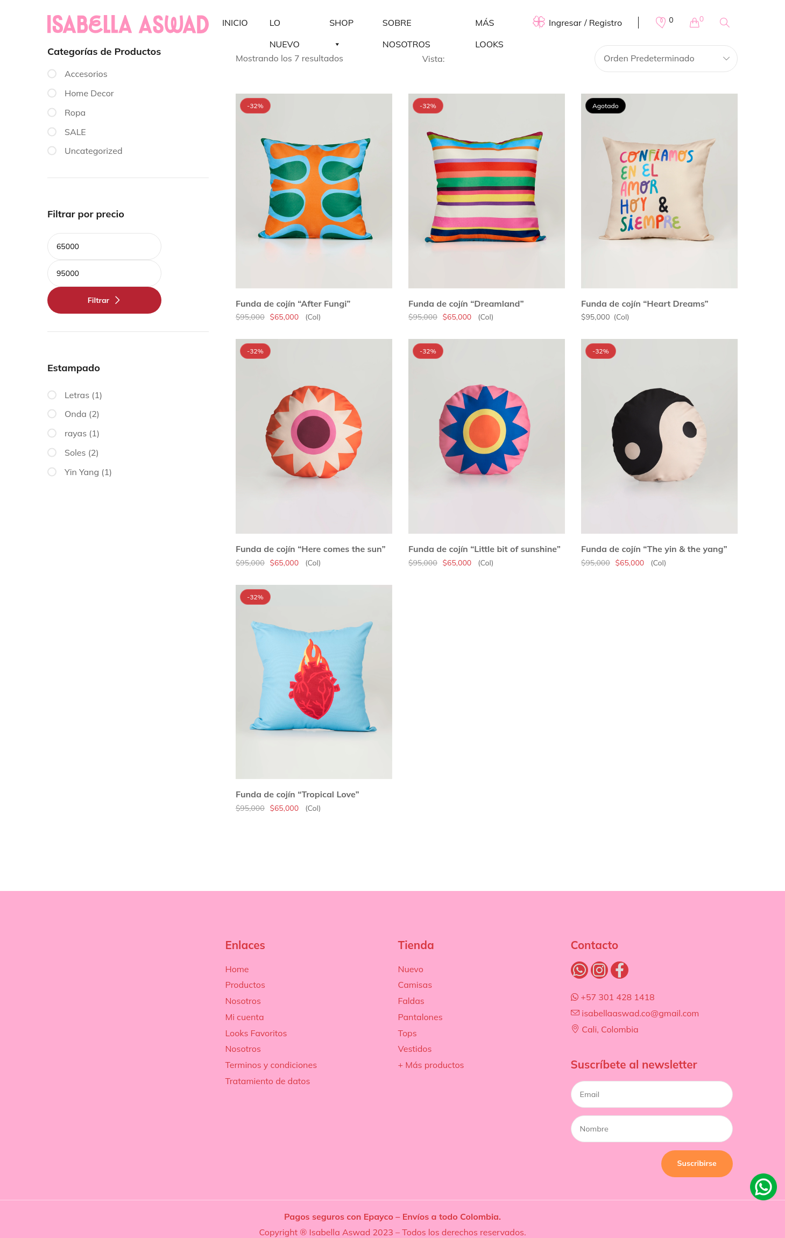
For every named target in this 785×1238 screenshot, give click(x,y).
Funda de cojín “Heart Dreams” (645, 303)
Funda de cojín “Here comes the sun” (311, 548)
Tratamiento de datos (267, 1081)
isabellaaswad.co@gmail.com (635, 1013)
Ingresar (565, 22)
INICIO (235, 22)
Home (237, 969)
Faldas (411, 1000)
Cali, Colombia (605, 1029)
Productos (245, 984)
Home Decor (89, 93)
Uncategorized (94, 150)
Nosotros (242, 1000)
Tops (407, 1033)
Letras (77, 395)
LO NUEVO (285, 25)
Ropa (75, 112)
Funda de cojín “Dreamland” (466, 303)
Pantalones (420, 1016)
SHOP (341, 25)
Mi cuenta (244, 1016)
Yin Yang (82, 471)
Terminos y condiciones (271, 1064)
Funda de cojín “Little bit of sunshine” (484, 548)
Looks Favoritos (256, 1033)
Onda (76, 413)
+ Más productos (431, 1064)
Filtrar (98, 300)
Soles (75, 452)
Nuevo (410, 969)
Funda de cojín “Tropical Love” (297, 794)
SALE (75, 131)
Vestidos (415, 1048)
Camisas (415, 984)
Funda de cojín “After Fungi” (293, 303)
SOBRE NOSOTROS (406, 25)
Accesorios (86, 73)
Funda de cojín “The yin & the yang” (654, 548)
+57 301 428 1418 (613, 997)
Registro (605, 22)
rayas (76, 433)
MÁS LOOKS (489, 25)
